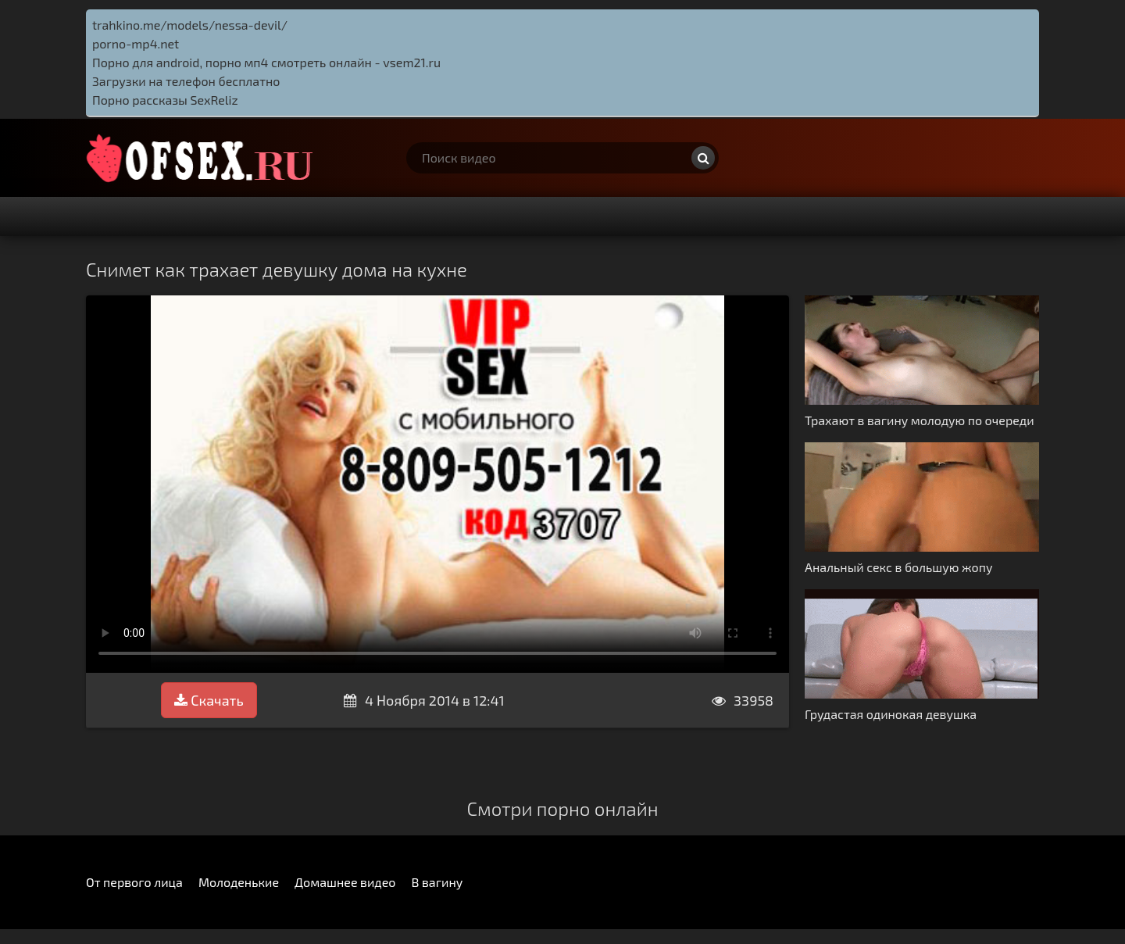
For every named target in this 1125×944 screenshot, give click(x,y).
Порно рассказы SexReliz (165, 99)
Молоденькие (238, 881)
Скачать (208, 700)
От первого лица (134, 881)
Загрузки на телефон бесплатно (186, 80)
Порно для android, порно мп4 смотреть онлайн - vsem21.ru (266, 62)
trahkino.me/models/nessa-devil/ (190, 24)
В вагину (436, 881)
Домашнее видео (345, 881)
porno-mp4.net (135, 43)
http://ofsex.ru (203, 158)
